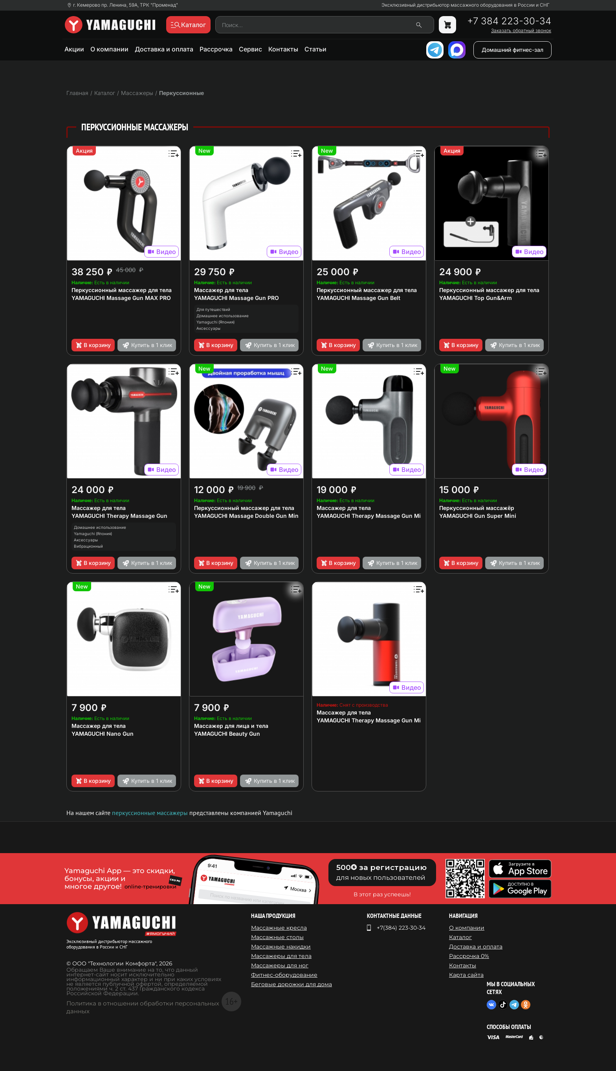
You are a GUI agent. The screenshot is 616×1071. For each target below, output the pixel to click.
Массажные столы (277, 937)
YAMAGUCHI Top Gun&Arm (475, 297)
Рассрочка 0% (469, 956)
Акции (74, 49)
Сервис (250, 49)
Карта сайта (466, 974)
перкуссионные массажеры (150, 813)
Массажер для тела (221, 290)
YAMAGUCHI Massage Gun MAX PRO (121, 297)
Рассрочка (216, 49)
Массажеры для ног (279, 965)
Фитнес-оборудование (284, 974)
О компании (109, 49)
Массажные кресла (279, 927)
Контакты (283, 49)
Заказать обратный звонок (521, 30)
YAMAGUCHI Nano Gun (103, 733)
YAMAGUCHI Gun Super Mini (477, 515)
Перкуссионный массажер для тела (122, 290)
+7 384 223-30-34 (509, 21)
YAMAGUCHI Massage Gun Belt (358, 297)
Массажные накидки (281, 946)
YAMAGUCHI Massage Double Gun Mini (247, 515)
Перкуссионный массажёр (476, 507)
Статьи (315, 49)
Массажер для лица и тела (231, 725)
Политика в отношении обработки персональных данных (142, 1007)
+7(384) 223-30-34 (401, 927)
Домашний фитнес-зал (512, 49)
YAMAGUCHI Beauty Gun (227, 733)
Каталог (460, 937)
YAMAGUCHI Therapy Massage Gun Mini (371, 720)
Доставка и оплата (164, 49)
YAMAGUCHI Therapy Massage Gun (119, 515)
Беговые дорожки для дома (291, 984)
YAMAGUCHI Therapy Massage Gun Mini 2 (374, 515)
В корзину (93, 345)
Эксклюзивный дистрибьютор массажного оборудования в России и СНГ (465, 5)
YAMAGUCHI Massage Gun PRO (236, 297)
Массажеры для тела (281, 956)
